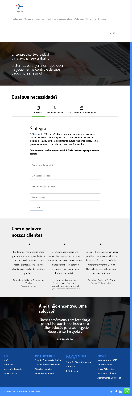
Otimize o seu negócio (34, 19)
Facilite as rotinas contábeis (59, 19)
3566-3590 (104, 365)
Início (6, 360)
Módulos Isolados (43, 369)
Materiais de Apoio (82, 19)
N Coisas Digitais (34, 392)
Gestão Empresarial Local (48, 365)
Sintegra (38, 110)
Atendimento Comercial (109, 378)
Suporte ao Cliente (106, 373)
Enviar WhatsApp (105, 369)
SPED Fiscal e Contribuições (82, 110)
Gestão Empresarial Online (48, 360)
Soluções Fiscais (55, 110)
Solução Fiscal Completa (78, 362)
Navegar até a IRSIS (107, 360)
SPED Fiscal (72, 371)
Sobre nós (17, 19)
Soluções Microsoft (44, 373)
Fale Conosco (100, 19)
